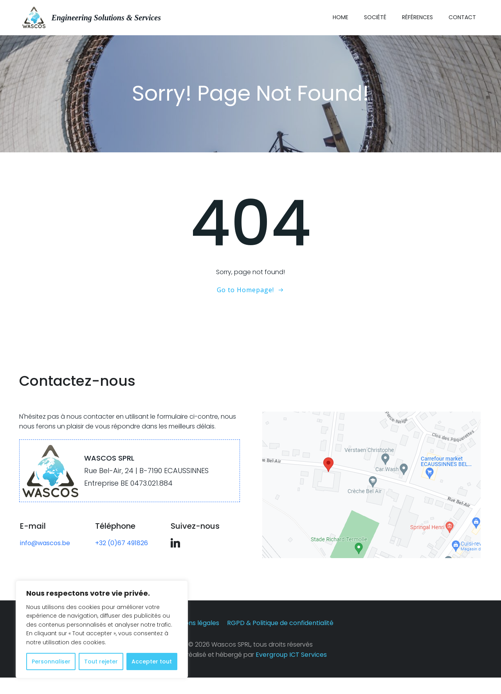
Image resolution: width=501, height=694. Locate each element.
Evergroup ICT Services (291, 670)
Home (341, 16)
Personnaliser (51, 661)
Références (417, 16)
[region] (102, 629)
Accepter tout (152, 661)
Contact (462, 16)
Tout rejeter (101, 661)
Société (375, 16)
